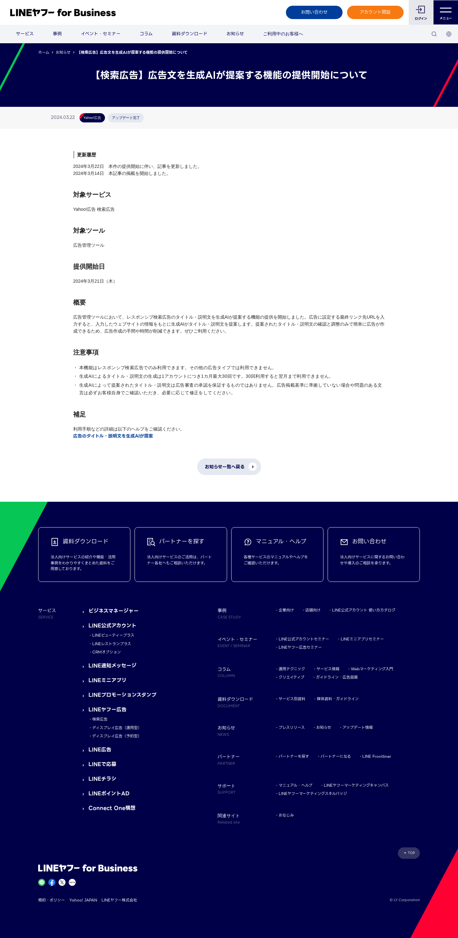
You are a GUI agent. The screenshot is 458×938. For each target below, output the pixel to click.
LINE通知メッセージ (112, 666)
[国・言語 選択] (448, 34)
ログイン (421, 18)
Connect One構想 (111, 808)
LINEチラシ (102, 779)
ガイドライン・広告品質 (337, 677)
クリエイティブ (291, 677)
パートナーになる (336, 756)
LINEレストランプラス (111, 644)
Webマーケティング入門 (372, 669)
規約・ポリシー (51, 900)
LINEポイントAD (108, 793)
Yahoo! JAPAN (83, 900)
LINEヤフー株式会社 (119, 900)
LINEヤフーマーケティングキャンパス (356, 785)
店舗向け (313, 610)
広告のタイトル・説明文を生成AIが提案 (113, 435)
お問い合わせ (314, 12)
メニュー (446, 12)
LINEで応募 (102, 764)
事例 (57, 33)
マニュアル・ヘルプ (295, 785)
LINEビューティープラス (113, 635)
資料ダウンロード (189, 33)
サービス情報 (327, 669)
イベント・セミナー (101, 33)
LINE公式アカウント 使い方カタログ (363, 610)
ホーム (43, 52)
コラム (146, 33)
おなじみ (286, 815)
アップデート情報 (358, 727)
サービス (25, 33)
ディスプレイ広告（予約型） (117, 736)
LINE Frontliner (376, 756)
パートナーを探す (294, 756)
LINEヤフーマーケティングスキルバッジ (313, 793)
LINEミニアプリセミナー (362, 639)
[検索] (434, 34)
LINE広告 (99, 750)
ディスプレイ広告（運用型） (117, 728)
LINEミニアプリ (107, 680)
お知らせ (235, 33)
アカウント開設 (375, 12)
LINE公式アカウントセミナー (304, 639)
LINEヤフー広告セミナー (300, 647)
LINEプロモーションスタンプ (122, 695)
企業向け (286, 610)
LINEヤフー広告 (107, 710)
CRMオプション (106, 652)
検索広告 (100, 719)
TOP (411, 853)
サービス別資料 (292, 699)
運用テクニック (292, 669)
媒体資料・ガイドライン (338, 699)
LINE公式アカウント (112, 626)
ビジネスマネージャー (113, 611)
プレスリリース (292, 727)
